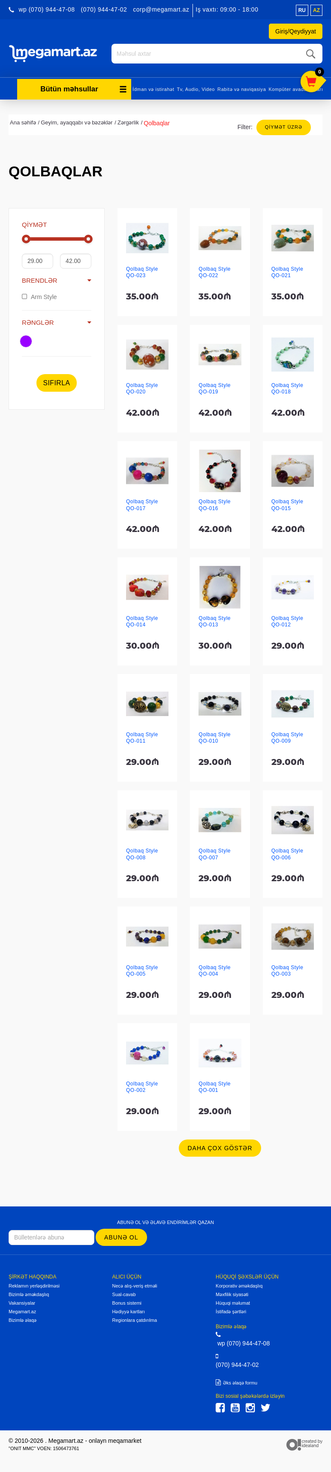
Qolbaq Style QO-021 (287, 272)
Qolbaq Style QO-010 (215, 737)
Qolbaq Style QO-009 (287, 737)
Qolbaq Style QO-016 (215, 505)
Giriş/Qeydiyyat (295, 31)
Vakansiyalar (22, 1303)
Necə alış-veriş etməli (134, 1285)
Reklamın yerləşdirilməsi (34, 1285)
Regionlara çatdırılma (134, 1320)
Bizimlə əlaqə (22, 1320)
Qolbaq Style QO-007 (215, 854)
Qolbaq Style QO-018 (287, 388)
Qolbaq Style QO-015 (287, 505)
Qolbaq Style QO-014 (142, 621)
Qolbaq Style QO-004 (215, 970)
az (316, 10)
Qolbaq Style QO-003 (287, 970)
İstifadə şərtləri (231, 1311)
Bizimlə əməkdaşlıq (29, 1294)
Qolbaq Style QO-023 (142, 272)
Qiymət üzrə (283, 127)
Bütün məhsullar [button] (83, 89)
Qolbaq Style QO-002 (142, 1087)
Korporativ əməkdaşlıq (239, 1285)
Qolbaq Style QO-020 (142, 388)
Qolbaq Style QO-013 (215, 621)
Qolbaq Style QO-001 (215, 1087)
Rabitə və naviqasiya (241, 89)
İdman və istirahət (153, 89)
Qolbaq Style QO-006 (287, 854)
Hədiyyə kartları (128, 1311)
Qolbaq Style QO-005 (142, 970)
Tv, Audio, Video (196, 89)
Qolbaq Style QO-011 (142, 737)
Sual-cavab (124, 1294)
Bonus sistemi (126, 1303)
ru (302, 10)
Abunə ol (121, 1237)
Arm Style (39, 296)
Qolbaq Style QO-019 (215, 388)
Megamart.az (22, 1311)
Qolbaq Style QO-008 (142, 854)
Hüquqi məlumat (233, 1303)
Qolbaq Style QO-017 (142, 505)
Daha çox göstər (219, 1148)
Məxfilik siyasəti (232, 1294)
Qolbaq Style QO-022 (215, 272)
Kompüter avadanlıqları (295, 89)
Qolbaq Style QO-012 (287, 621)
